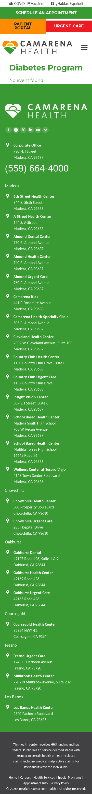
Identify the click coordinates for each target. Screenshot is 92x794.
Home (13, 777)
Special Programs (69, 777)
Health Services (44, 777)
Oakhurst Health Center (33, 572)
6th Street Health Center (33, 196)
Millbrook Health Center (33, 676)
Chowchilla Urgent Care (33, 521)
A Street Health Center (32, 216)
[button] (84, 47)
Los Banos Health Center (33, 707)
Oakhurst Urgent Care (31, 592)
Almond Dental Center (32, 236)
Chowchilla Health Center (34, 501)
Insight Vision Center (30, 397)
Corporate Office (27, 145)
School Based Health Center (36, 417)
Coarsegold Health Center (34, 624)
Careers (25, 777)
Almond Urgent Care (30, 276)
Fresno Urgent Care (29, 656)
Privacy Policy (60, 783)
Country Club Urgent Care (34, 377)
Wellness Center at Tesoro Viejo (39, 469)
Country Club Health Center (36, 357)
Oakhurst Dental (27, 552)
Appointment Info (35, 783)
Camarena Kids (25, 296)
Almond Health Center (32, 256)
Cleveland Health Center (33, 336)
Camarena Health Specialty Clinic (40, 316)
